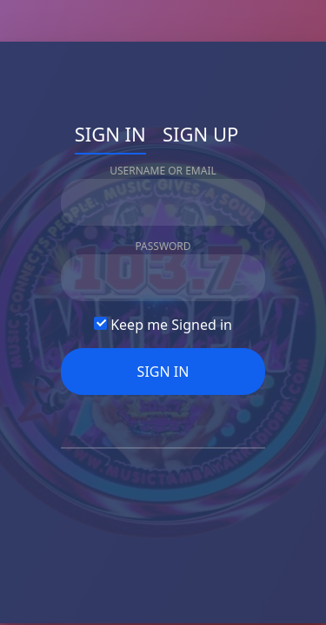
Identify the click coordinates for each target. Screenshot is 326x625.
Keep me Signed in (163, 324)
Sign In (110, 134)
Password (162, 246)
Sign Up (200, 134)
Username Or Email (163, 170)
